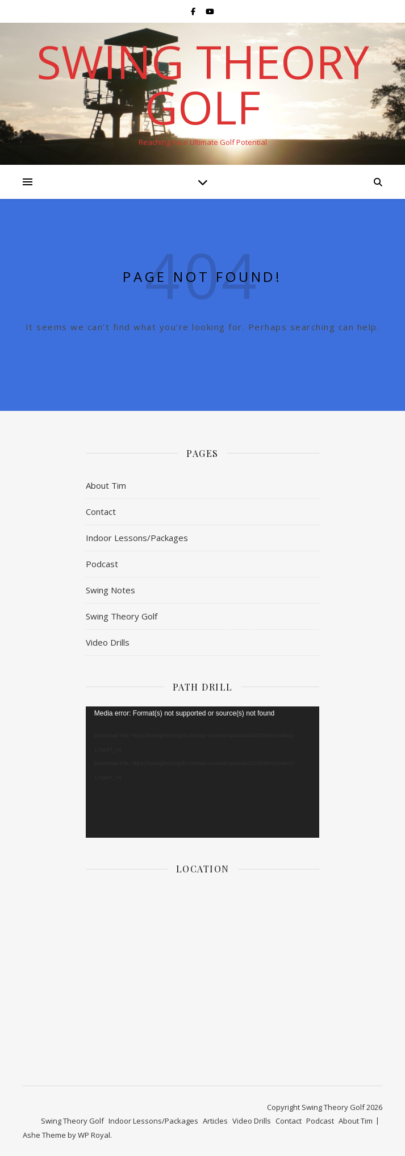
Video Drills (108, 642)
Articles (215, 1121)
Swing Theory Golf (202, 84)
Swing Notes (110, 590)
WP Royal (94, 1135)
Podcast (102, 563)
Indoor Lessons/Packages (137, 537)
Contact (101, 511)
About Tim (106, 485)
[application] (202, 772)
